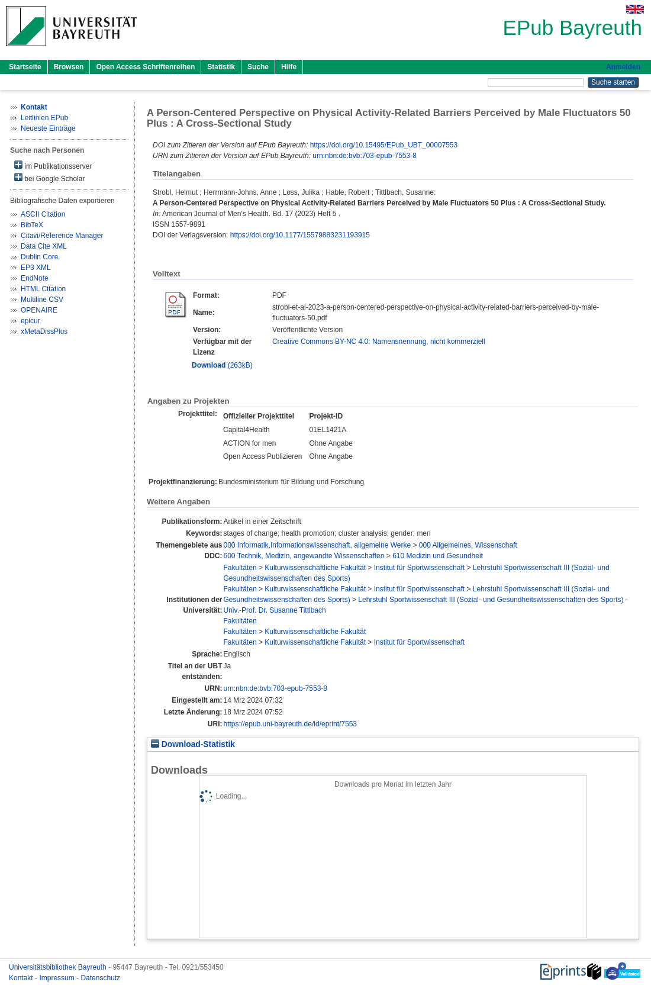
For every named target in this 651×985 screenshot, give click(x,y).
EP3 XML (36, 267)
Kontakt (22, 978)
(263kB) (222, 365)
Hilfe (289, 67)
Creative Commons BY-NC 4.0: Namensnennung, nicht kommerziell (378, 341)
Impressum (57, 978)
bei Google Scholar (49, 178)
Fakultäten (240, 568)
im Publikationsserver (53, 165)
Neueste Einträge (48, 128)
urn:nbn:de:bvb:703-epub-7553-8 (364, 156)
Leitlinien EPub (44, 118)
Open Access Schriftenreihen (145, 67)
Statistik (221, 67)
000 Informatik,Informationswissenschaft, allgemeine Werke (317, 545)
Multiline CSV (42, 299)
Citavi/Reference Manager (62, 235)
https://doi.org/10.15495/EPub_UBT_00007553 (384, 145)
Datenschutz (100, 978)
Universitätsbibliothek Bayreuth (58, 967)
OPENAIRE (39, 310)
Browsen (69, 67)
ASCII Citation (43, 214)
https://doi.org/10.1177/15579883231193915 (300, 235)
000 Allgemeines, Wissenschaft (468, 545)
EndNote (35, 278)
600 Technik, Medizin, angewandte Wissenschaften (304, 556)
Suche (258, 67)
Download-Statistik (193, 744)
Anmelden (623, 67)
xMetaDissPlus (44, 331)
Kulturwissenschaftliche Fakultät (315, 568)
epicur (30, 321)
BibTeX (32, 225)
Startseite (25, 67)
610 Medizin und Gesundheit (437, 556)
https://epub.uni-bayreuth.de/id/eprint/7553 (290, 724)
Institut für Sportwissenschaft (419, 568)
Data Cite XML (44, 246)
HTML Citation (43, 289)
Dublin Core (39, 257)
